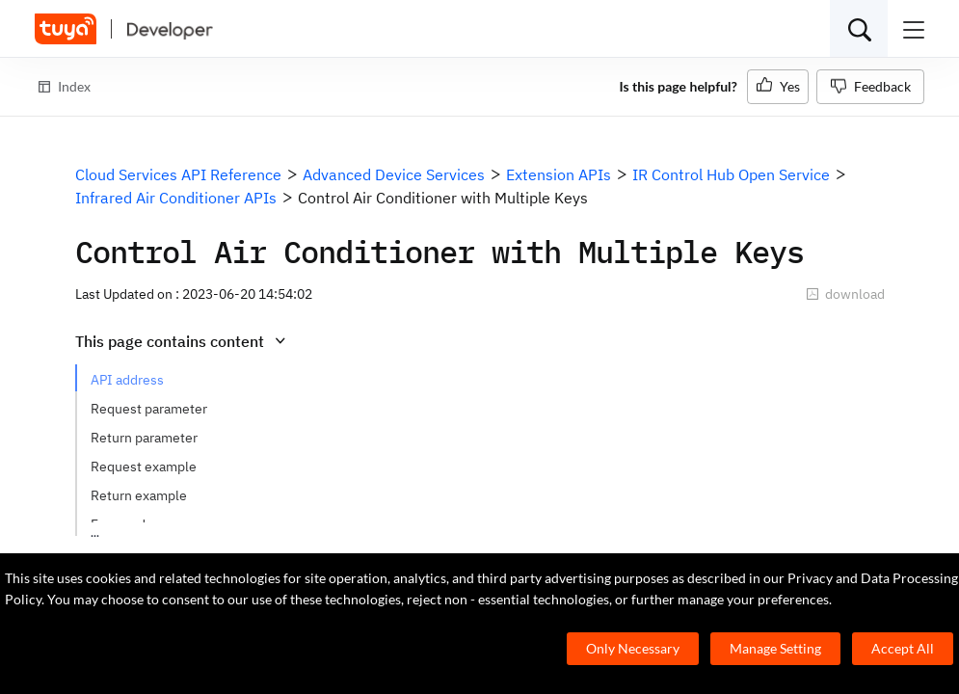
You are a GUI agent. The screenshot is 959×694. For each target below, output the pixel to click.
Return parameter (144, 437)
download (845, 294)
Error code (122, 524)
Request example (144, 466)
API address (127, 379)
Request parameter (149, 408)
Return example (139, 495)
